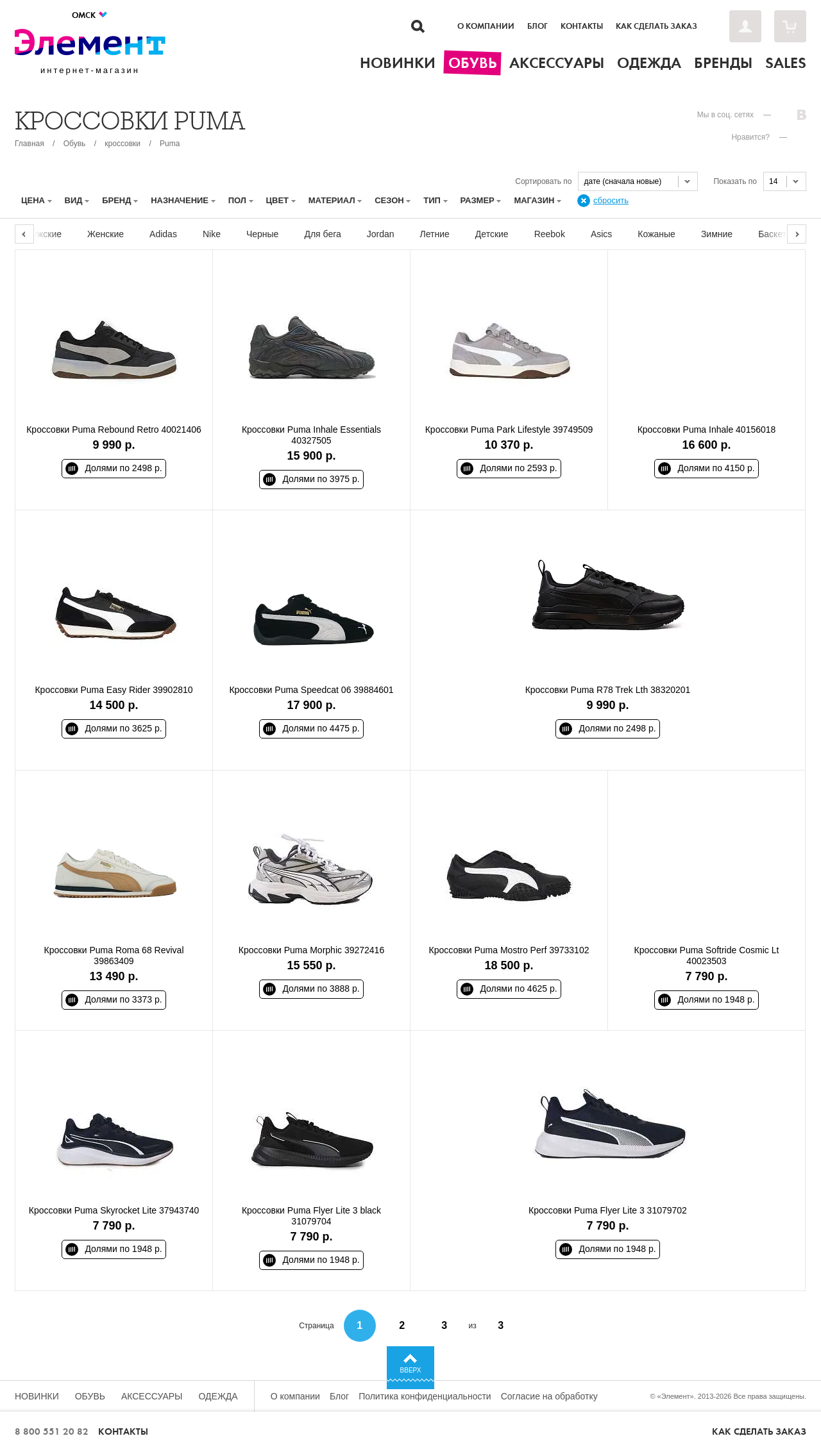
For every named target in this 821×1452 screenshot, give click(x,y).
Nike (212, 234)
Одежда (218, 1396)
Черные (262, 234)
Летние (435, 234)
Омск (90, 15)
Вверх (410, 1370)
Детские (492, 234)
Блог (537, 26)
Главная (29, 143)
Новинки (37, 1396)
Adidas (163, 234)
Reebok (549, 234)
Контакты (582, 26)
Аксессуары (152, 1396)
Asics (601, 234)
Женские (105, 234)
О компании (485, 26)
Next (796, 234)
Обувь (74, 143)
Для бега (322, 234)
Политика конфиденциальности (425, 1396)
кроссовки (122, 143)
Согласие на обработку (549, 1396)
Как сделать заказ (656, 26)
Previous (24, 234)
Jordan (380, 234)
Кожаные (656, 234)
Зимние (716, 234)
